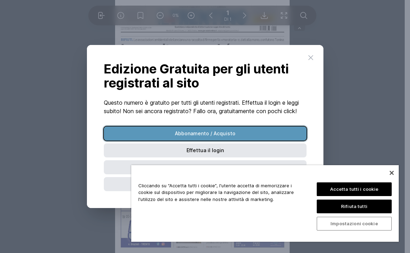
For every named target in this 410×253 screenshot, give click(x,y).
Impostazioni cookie (354, 223)
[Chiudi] (392, 173)
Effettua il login (205, 150)
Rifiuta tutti (354, 206)
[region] (265, 203)
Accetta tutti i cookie (354, 189)
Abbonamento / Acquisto (205, 133)
